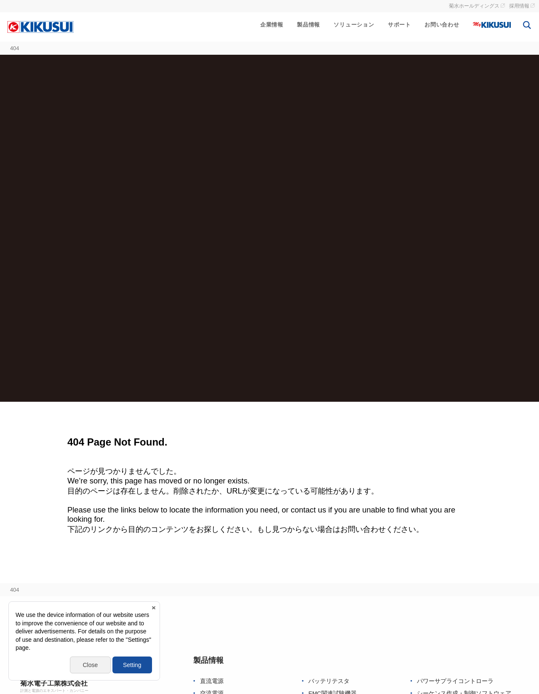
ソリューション (354, 24)
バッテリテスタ (329, 681)
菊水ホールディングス (474, 6)
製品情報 (308, 24)
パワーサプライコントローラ (455, 681)
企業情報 (271, 24)
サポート (399, 24)
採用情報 (519, 6)
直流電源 (212, 681)
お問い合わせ (441, 24)
